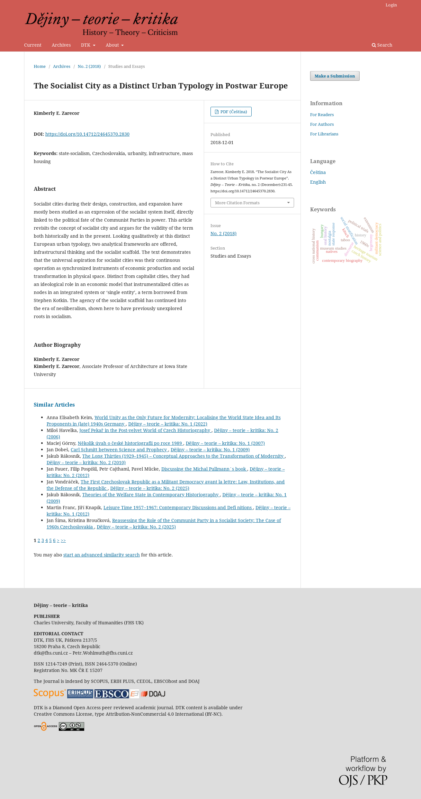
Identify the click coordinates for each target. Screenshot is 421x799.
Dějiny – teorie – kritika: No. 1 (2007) (225, 443)
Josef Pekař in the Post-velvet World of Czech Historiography (145, 430)
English (318, 182)
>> (63, 540)
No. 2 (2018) (89, 66)
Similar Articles (54, 404)
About (113, 45)
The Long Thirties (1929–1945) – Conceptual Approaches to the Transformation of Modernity (183, 456)
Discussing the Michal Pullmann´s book (204, 469)
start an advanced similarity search (101, 555)
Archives (61, 45)
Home (40, 66)
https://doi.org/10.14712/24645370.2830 (87, 134)
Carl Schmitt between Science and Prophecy (119, 449)
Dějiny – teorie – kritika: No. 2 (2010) (86, 462)
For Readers (322, 114)
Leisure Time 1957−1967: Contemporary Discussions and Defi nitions (178, 507)
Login (391, 5)
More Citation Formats (237, 203)
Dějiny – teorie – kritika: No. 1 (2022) (167, 424)
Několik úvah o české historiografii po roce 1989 (130, 443)
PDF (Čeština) (233, 112)
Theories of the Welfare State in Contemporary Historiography (151, 494)
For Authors (322, 124)
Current (32, 45)
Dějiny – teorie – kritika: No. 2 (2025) (149, 488)
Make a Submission (335, 76)
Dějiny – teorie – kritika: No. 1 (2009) (210, 449)
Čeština (318, 172)
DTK (86, 45)
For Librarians (324, 134)
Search (382, 45)
